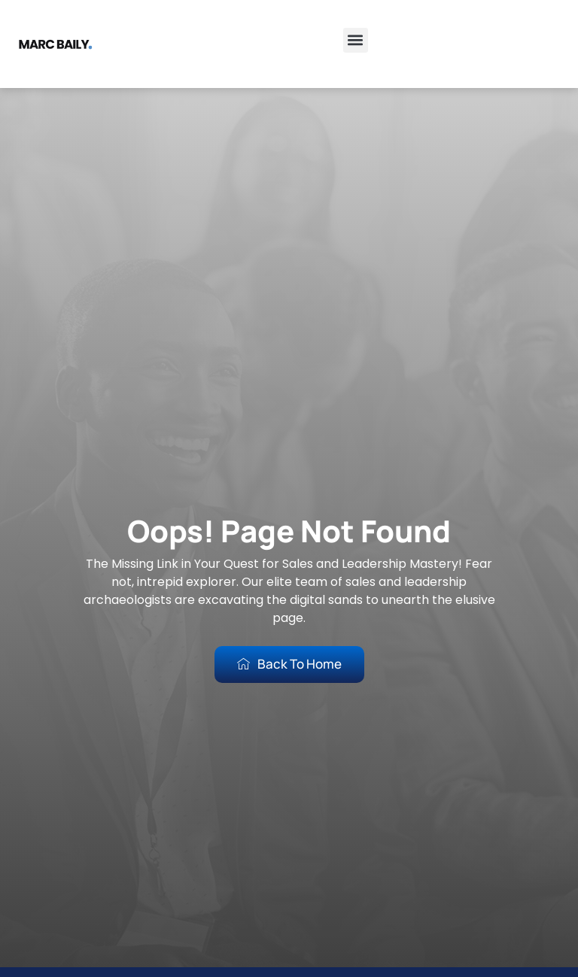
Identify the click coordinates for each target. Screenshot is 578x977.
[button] (355, 40)
